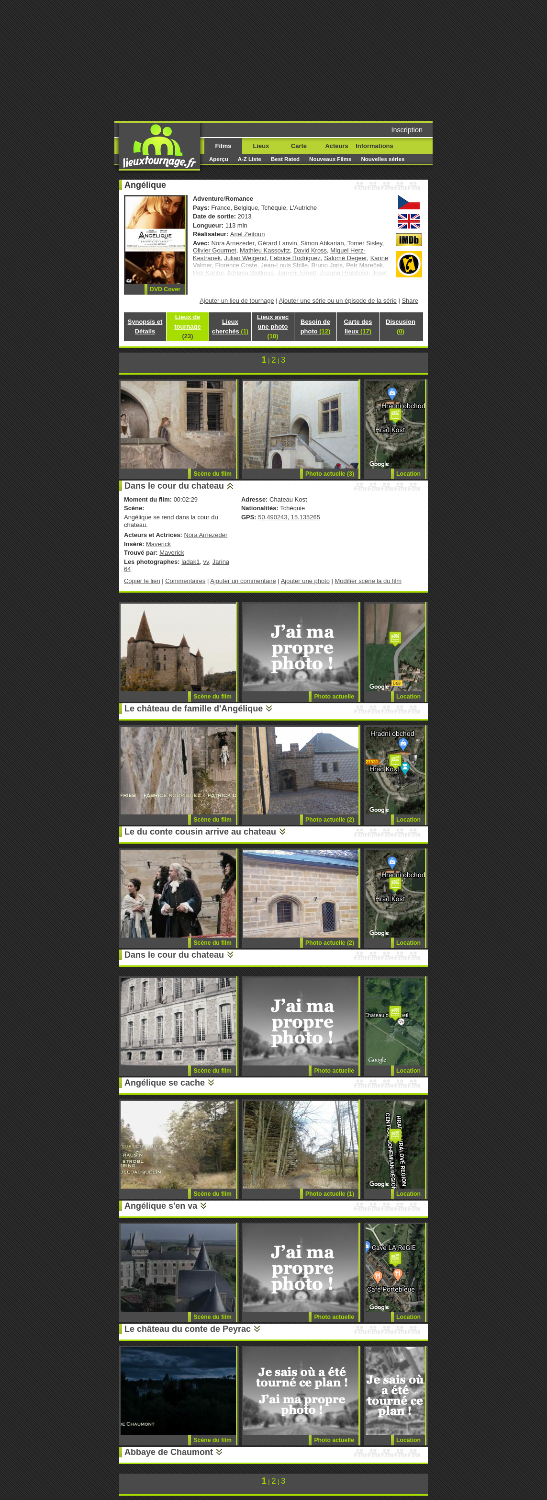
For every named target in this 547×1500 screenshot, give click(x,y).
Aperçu (218, 159)
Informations (374, 145)
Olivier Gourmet (214, 250)
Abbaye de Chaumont (168, 1452)
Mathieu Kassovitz (265, 250)
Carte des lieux (358, 326)
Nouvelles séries (382, 159)
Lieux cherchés (230, 326)
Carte (299, 145)
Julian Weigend (245, 258)
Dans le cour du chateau (174, 486)
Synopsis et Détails (145, 326)
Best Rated (285, 159)
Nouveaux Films (330, 159)
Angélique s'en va (160, 1206)
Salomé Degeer (345, 258)
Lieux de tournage (187, 326)
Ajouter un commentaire (243, 580)
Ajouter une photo (305, 580)
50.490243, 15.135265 (289, 517)
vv (206, 561)
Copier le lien (142, 580)
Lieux (261, 145)
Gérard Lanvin (277, 243)
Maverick (158, 544)
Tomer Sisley (364, 243)
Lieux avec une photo (273, 326)
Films (223, 145)
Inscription (407, 130)
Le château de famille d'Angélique (193, 708)
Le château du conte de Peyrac (187, 1329)
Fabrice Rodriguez (295, 258)
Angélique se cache (164, 1083)
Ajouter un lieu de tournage (237, 300)
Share (410, 300)
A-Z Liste (249, 159)
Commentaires (185, 580)
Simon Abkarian (322, 243)
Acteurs (336, 145)
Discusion (400, 326)
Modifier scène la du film (368, 580)
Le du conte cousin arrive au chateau (200, 831)
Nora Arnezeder (232, 243)
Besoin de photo (316, 326)
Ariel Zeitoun (247, 234)
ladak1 (190, 561)
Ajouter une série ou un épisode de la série (338, 300)
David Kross (310, 250)
